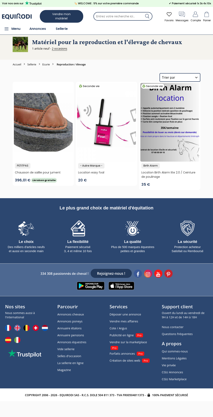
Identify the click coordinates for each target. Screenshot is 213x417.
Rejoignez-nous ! (111, 273)
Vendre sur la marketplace (128, 342)
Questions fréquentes (177, 334)
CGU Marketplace (174, 379)
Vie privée (169, 365)
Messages (182, 16)
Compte (196, 16)
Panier (207, 16)
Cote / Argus (118, 328)
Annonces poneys (69, 321)
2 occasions (59, 48)
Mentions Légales (174, 358)
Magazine (64, 370)
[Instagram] (148, 274)
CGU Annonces (172, 372)
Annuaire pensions (70, 335)
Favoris (169, 16)
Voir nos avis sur (22, 3)
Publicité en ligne (122, 335)
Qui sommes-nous (175, 351)
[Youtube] (158, 274)
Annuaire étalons (69, 328)
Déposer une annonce (125, 314)
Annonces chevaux (70, 314)
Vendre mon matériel (61, 16)
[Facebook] (138, 274)
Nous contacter (173, 327)
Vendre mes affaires (124, 321)
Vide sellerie (65, 349)
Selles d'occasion (69, 356)
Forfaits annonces (122, 353)
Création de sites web (125, 360)
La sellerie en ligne (70, 363)
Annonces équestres (71, 342)
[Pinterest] (168, 274)
